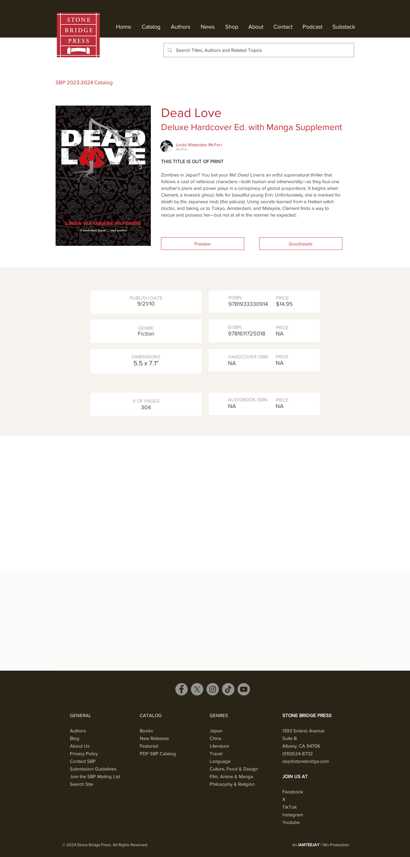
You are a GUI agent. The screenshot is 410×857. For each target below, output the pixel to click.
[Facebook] (181, 689)
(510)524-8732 (297, 753)
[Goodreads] (300, 243)
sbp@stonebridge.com (305, 761)
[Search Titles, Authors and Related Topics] (258, 50)
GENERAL (80, 715)
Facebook (292, 791)
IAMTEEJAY (308, 844)
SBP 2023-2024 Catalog (84, 82)
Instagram (292, 814)
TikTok (289, 807)
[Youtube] (244, 689)
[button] (202, 243)
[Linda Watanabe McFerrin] (201, 145)
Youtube (291, 822)
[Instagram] (212, 689)
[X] (197, 689)
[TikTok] (228, 689)
